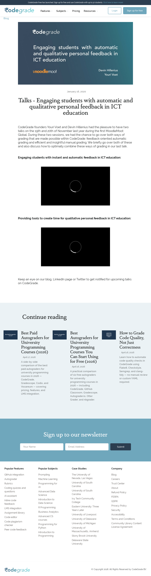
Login (115, 10)
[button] (46, 10)
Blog (6, 18)
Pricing (76, 11)
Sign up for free (135, 10)
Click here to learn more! (113, 2)
